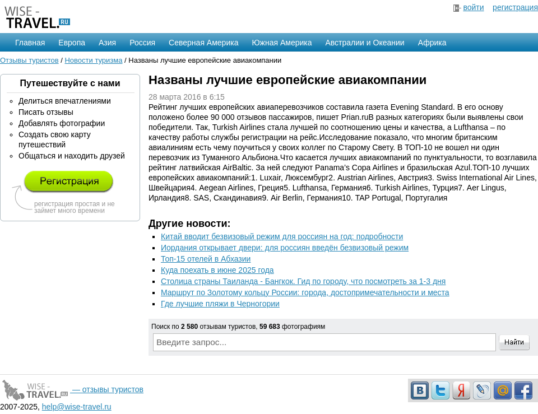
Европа (71, 42)
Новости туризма (93, 60)
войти (473, 7)
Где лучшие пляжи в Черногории (220, 303)
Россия (142, 42)
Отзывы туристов (29, 60)
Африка (432, 42)
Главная (30, 42)
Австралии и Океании (365, 42)
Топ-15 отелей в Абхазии (206, 258)
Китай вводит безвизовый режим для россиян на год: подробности (282, 236)
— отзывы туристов (71, 389)
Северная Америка (203, 42)
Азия (107, 42)
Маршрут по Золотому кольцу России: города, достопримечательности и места (305, 292)
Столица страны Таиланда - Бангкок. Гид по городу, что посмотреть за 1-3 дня (303, 281)
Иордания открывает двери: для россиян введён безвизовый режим (285, 247)
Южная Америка (282, 42)
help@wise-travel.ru (77, 406)
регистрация (515, 7)
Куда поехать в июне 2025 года (217, 270)
